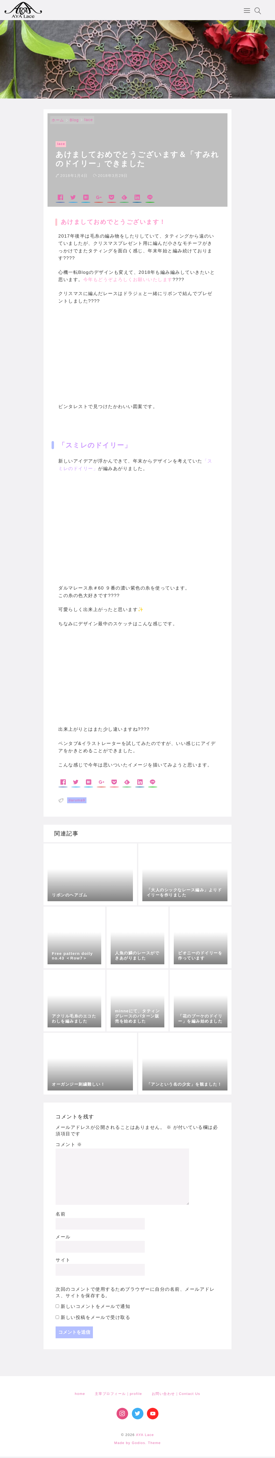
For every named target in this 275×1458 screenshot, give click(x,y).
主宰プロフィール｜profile (118, 1395)
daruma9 (76, 801)
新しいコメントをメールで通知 (95, 1307)
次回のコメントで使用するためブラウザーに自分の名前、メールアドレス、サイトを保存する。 (135, 1294)
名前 (61, 1215)
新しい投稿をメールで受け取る (95, 1318)
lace (89, 121)
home (80, 1395)
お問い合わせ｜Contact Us (176, 1395)
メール (63, 1238)
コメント (69, 1145)
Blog (74, 121)
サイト (63, 1261)
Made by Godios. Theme (137, 1444)
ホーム (58, 121)
